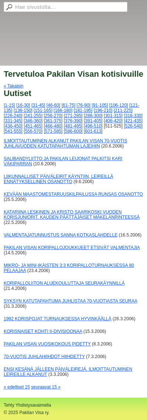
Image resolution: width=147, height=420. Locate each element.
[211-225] (123, 110)
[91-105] (100, 105)
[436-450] (13, 126)
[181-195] (83, 110)
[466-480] (53, 126)
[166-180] (63, 110)
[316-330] (133, 115)
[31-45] (38, 105)
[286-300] (93, 115)
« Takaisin (13, 86)
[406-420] (113, 120)
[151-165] (43, 110)
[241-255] (33, 115)
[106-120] (118, 105)
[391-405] (93, 120)
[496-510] (93, 126)
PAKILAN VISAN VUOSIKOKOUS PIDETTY (47, 344)
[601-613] (93, 131)
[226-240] (13, 115)
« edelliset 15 (17, 387)
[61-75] (68, 105)
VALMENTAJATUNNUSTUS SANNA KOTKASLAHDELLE (60, 235)
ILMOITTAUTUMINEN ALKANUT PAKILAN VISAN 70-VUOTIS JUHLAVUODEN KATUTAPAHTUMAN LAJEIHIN (65, 143)
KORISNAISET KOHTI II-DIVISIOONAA (43, 331)
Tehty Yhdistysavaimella (27, 405)
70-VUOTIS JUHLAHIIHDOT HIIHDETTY (44, 356)
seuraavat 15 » (45, 387)
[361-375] (53, 120)
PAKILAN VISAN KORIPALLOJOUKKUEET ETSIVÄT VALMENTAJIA (72, 247)
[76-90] (83, 105)
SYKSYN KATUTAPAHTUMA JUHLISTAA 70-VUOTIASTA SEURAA (70, 301)
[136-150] (23, 110)
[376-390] (73, 120)
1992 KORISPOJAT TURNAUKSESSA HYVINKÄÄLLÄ (57, 318)
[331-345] (13, 120)
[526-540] (133, 126)
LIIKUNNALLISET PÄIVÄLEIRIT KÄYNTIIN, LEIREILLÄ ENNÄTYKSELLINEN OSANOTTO (58, 179)
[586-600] (73, 131)
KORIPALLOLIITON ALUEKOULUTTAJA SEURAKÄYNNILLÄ (64, 283)
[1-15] (9, 105)
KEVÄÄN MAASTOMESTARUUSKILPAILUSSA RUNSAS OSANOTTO (73, 194)
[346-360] (33, 120)
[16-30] (23, 105)
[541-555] (13, 131)
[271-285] (73, 115)
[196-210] (103, 110)
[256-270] (53, 115)
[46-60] (53, 105)
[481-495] (73, 126)
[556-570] (33, 131)
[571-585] (53, 131)
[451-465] (33, 126)
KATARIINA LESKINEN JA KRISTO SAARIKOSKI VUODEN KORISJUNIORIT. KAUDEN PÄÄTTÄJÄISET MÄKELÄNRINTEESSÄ (72, 214)
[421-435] (133, 120)
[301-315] (113, 115)
